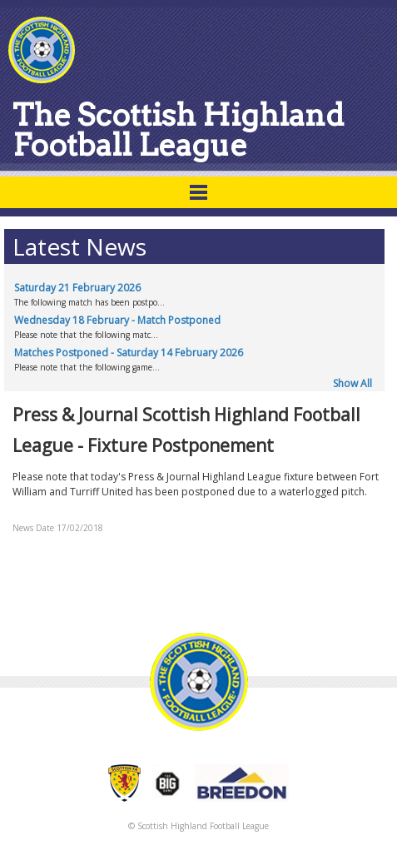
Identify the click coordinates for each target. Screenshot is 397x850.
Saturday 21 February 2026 (77, 288)
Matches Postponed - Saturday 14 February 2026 (128, 352)
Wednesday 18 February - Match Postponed (117, 320)
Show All (352, 383)
